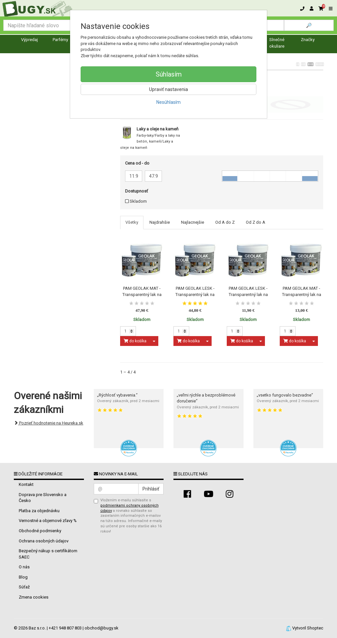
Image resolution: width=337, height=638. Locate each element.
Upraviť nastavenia (168, 89)
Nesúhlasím (168, 102)
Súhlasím (169, 74)
